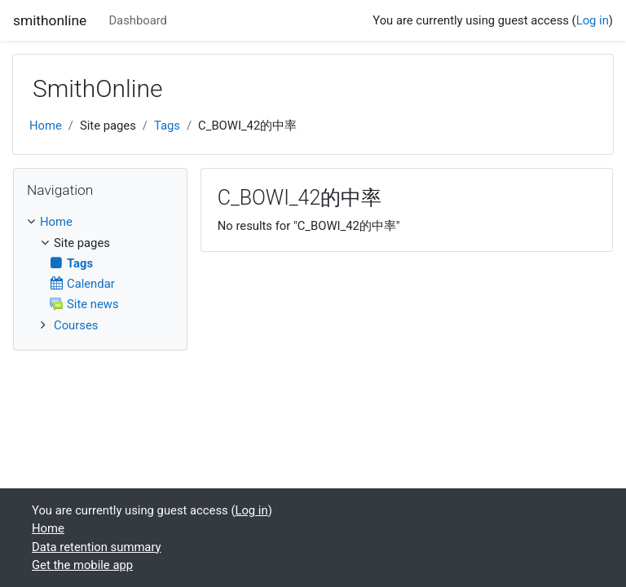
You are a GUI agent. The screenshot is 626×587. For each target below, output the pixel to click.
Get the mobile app (82, 565)
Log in (592, 20)
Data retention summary (96, 547)
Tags (167, 125)
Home (45, 125)
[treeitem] (100, 222)
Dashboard (137, 20)
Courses (76, 325)
